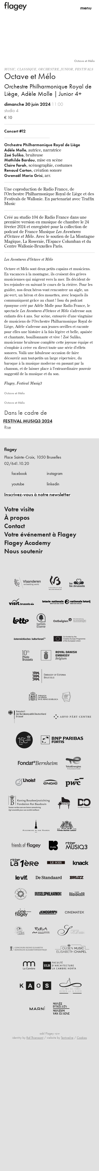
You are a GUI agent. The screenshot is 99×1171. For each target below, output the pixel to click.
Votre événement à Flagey (40, 534)
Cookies (82, 1038)
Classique (26, 69)
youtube (18, 484)
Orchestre (48, 69)
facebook (19, 473)
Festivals (84, 69)
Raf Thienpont (34, 1038)
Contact (14, 526)
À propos (17, 517)
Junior (67, 69)
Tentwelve (67, 1038)
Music (9, 69)
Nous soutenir (23, 551)
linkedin (53, 484)
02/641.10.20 (16, 463)
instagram (55, 473)
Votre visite (19, 509)
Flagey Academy (27, 543)
